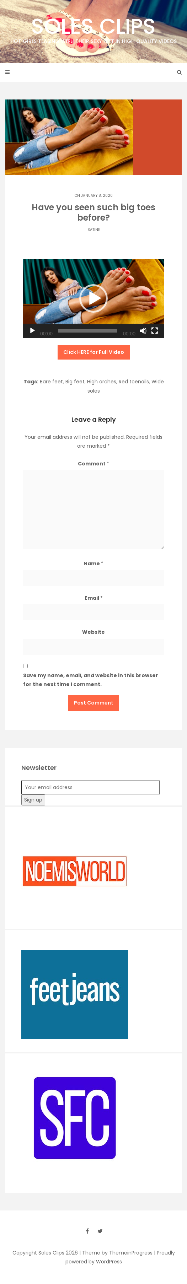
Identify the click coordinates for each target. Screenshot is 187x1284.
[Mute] (143, 330)
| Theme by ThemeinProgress (116, 1252)
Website (93, 632)
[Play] (32, 330)
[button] (93, 298)
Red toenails (134, 381)
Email (94, 597)
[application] (93, 298)
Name (93, 563)
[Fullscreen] (154, 330)
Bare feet (51, 381)
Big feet (75, 381)
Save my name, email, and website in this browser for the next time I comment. (90, 680)
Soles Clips (93, 28)
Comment (93, 463)
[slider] (87, 331)
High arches (101, 381)
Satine (93, 229)
